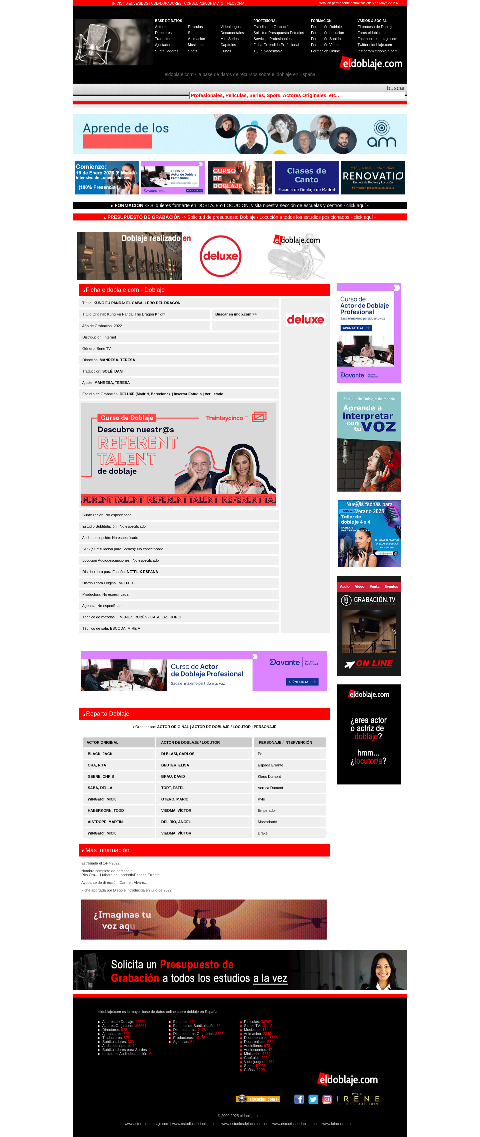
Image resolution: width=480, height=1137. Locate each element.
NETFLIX (126, 583)
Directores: (109, 1030)
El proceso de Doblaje (376, 27)
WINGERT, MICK (102, 799)
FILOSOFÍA (235, 3)
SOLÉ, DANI (112, 371)
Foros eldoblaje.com (374, 33)
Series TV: (251, 1026)
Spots (192, 51)
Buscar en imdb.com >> (235, 314)
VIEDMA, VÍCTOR (176, 810)
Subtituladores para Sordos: (123, 1050)
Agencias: (179, 1042)
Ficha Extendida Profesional (276, 45)
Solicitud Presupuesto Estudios (278, 33)
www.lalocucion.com (338, 1124)
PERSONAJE (265, 727)
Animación (196, 39)
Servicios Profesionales (272, 39)
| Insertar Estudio (187, 394)
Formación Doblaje (326, 27)
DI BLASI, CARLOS (178, 754)
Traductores (164, 39)
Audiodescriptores (115, 1046)
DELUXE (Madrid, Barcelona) (145, 394)
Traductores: (111, 1038)
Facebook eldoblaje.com (377, 39)
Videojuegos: (253, 1062)
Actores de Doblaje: (116, 1022)
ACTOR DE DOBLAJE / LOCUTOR (222, 727)
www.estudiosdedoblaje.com (195, 1124)
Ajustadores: (111, 1034)
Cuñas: (248, 1070)
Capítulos (228, 45)
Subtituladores (166, 51)
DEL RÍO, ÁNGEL (176, 822)
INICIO (117, 3)
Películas (195, 27)
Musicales (196, 45)
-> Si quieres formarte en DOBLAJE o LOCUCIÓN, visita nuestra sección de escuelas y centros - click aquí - (241, 205)
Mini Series (229, 39)
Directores (163, 33)
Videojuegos (230, 27)
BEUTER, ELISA (175, 765)
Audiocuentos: (254, 1050)
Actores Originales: (116, 1026)
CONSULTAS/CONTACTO (204, 3)
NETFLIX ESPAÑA (142, 572)
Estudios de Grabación (271, 27)
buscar (396, 88)
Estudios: (179, 1022)
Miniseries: (251, 1054)
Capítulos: (251, 1058)
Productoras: (182, 1038)
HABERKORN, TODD (106, 810)
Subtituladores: (113, 1042)
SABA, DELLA (100, 788)
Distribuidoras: (183, 1030)
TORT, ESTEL (173, 788)
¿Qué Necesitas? (267, 51)
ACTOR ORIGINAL (173, 727)
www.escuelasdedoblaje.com (295, 1124)
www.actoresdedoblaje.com (147, 1124)
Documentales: (255, 1038)
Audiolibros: (252, 1046)
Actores (161, 27)
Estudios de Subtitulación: (193, 1026)
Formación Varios (325, 45)
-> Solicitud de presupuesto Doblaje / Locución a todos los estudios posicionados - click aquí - (240, 217)
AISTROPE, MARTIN (105, 822)
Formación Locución (327, 33)
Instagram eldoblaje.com (378, 51)
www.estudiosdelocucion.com (245, 1124)
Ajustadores (164, 45)
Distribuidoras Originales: (192, 1034)
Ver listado (214, 394)
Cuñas (225, 51)
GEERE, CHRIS (101, 776)
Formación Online (325, 51)
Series (193, 33)
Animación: (251, 1034)
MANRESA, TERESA (117, 360)
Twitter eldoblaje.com (375, 45)
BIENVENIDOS (137, 3)
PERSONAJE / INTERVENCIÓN (285, 742)
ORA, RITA (97, 765)
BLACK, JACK (100, 754)
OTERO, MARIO (175, 799)
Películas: (250, 1022)
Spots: (247, 1066)
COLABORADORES (166, 3)
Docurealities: (253, 1042)
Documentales (232, 33)
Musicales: (251, 1030)
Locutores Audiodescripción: (123, 1054)
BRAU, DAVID (173, 776)
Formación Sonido (326, 39)
